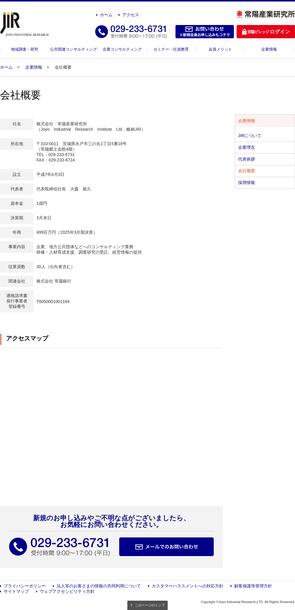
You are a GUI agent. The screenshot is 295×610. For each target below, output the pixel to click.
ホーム (106, 14)
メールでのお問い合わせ (166, 546)
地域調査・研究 (24, 49)
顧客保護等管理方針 (253, 585)
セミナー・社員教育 (171, 49)
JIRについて (249, 135)
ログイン (266, 31)
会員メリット (220, 49)
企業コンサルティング (122, 49)
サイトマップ (16, 591)
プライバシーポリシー (25, 585)
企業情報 (269, 49)
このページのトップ (150, 605)
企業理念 (246, 147)
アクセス (130, 14)
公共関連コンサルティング (73, 49)
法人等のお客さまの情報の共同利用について (99, 585)
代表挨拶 (246, 159)
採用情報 (246, 182)
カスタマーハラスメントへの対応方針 (187, 585)
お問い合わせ (204, 31)
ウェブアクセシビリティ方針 (67, 591)
